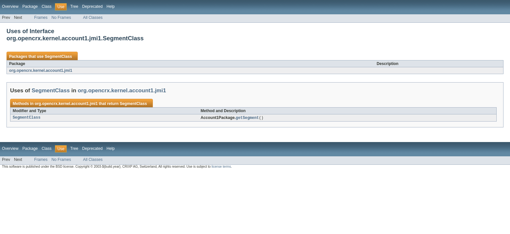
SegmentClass (58, 56)
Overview (10, 6)
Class (46, 6)
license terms (221, 167)
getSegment (247, 118)
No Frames (61, 17)
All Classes (92, 17)
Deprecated (92, 6)
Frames (40, 17)
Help (110, 6)
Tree (74, 6)
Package (30, 6)
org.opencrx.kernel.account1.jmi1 (40, 70)
